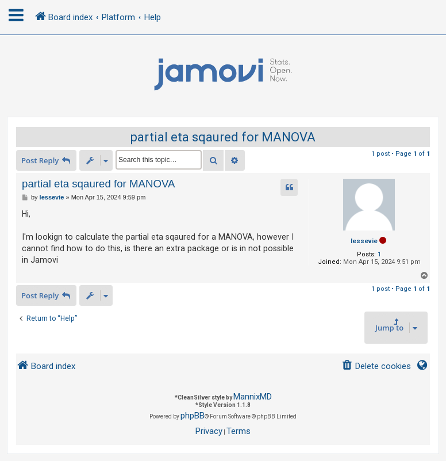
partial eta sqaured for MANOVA (223, 137)
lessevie (364, 241)
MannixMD (252, 396)
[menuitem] (376, 366)
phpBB (192, 415)
